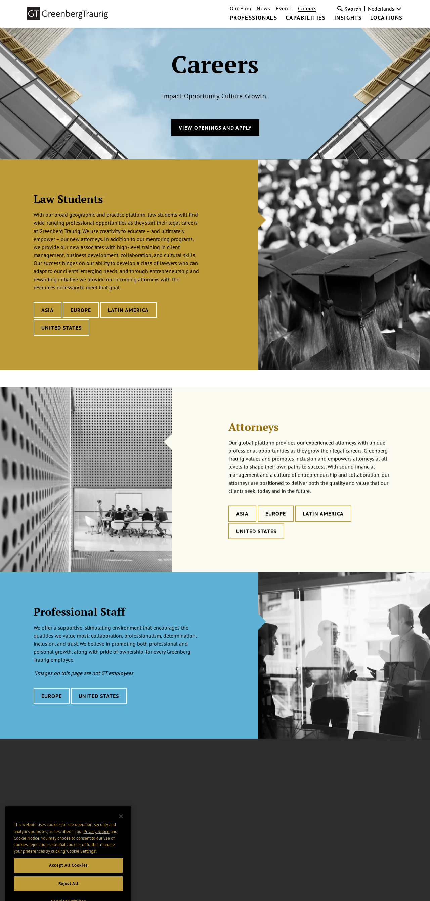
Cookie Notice (26, 843)
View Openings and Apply (215, 127)
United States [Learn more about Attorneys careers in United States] (256, 544)
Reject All (68, 889)
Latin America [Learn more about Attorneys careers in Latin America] (323, 527)
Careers (307, 8)
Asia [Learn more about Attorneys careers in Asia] (242, 527)
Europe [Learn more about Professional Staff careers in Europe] (51, 707)
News (263, 8)
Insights (348, 18)
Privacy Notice (97, 837)
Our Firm (241, 8)
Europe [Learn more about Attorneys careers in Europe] (275, 527)
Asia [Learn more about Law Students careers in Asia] (47, 310)
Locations (386, 18)
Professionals (253, 18)
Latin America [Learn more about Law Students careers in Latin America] (128, 310)
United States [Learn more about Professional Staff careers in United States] (99, 707)
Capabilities (306, 18)
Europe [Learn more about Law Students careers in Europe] (81, 310)
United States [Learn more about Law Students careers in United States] (61, 327)
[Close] (121, 822)
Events (284, 8)
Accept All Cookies (68, 870)
